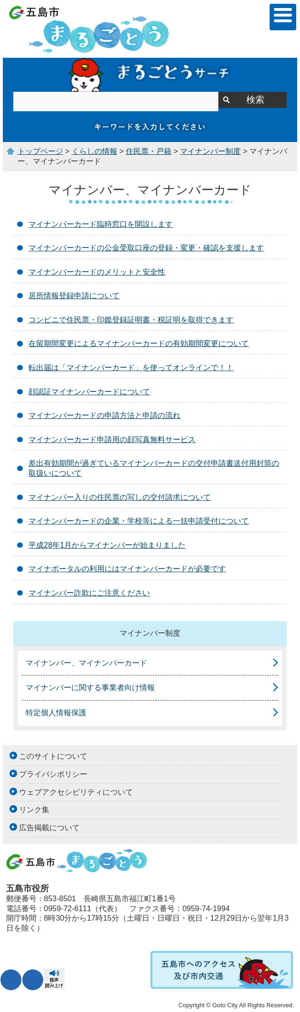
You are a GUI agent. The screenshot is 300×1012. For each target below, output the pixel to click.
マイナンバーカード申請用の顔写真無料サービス (112, 439)
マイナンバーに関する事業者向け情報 (90, 688)
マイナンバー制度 (210, 151)
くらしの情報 (94, 151)
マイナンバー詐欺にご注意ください (89, 593)
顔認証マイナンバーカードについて (89, 392)
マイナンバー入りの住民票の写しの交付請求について (119, 497)
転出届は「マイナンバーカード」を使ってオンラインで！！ (131, 368)
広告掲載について (49, 828)
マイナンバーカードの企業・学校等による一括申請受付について (138, 521)
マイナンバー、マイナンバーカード (86, 663)
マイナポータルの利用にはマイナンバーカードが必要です (127, 569)
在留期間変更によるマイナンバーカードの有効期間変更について (138, 343)
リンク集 (34, 810)
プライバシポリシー (53, 774)
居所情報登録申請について (74, 296)
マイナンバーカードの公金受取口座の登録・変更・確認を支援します (146, 248)
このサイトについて (53, 756)
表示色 (32, 979)
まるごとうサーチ (150, 75)
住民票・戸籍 (148, 151)
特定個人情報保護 (56, 713)
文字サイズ (10, 979)
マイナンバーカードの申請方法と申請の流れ (104, 415)
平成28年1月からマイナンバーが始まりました (107, 545)
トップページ (40, 151)
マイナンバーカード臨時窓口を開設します (100, 224)
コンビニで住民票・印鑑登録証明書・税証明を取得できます (131, 320)
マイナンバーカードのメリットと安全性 (96, 272)
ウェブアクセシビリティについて (76, 792)
